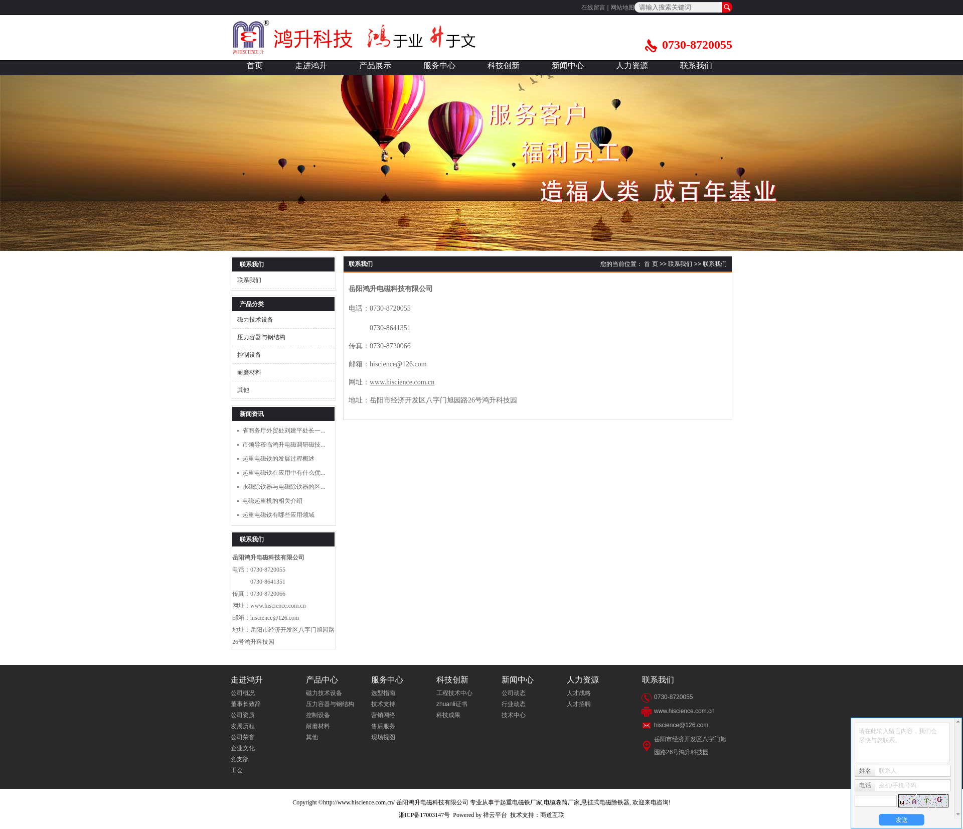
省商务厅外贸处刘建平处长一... (284, 430)
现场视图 (383, 737)
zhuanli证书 (451, 704)
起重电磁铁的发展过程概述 (278, 458)
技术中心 (514, 715)
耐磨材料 (249, 372)
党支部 (240, 759)
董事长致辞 (246, 704)
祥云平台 (495, 814)
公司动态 (514, 693)
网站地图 (622, 7)
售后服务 (383, 726)
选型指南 (383, 693)
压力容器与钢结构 (261, 337)
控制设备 (249, 354)
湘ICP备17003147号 (424, 814)
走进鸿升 (311, 65)
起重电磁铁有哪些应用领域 (278, 514)
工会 (237, 770)
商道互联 (552, 814)
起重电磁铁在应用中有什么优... (284, 472)
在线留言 (593, 7)
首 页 (651, 263)
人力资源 (632, 65)
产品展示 (375, 65)
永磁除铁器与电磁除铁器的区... (284, 486)
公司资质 (243, 715)
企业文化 (243, 748)
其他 (243, 389)
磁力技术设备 (255, 319)
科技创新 (504, 65)
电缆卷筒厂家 (562, 802)
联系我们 (696, 65)
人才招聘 (579, 704)
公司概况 (243, 693)
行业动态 (514, 704)
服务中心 (439, 65)
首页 (255, 65)
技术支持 (383, 704)
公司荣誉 (243, 737)
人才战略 (579, 693)
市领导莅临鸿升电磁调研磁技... (284, 444)
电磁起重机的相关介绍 (272, 500)
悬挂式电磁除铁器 (605, 802)
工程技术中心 (454, 693)
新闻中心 (568, 65)
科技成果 (448, 715)
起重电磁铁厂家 (521, 802)
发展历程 (243, 726)
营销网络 (383, 715)
